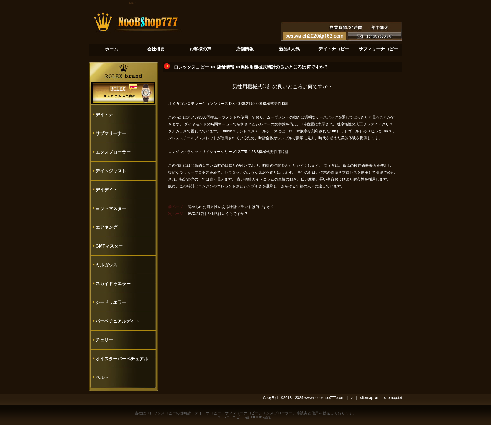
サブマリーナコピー (242, 413)
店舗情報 (225, 66)
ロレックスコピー (191, 66)
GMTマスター (109, 245)
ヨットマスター (111, 208)
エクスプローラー (113, 152)
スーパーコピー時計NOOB (239, 417)
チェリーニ (106, 339)
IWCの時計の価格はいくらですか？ (218, 214)
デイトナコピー (208, 413)
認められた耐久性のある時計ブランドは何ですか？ (231, 207)
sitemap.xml (370, 398)
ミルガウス (106, 264)
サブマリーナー (111, 133)
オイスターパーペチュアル (122, 358)
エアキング (106, 227)
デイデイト (106, 189)
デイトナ (104, 114)
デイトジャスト (111, 170)
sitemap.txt (393, 398)
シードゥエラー (111, 302)
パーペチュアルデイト (117, 321)
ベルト (102, 377)
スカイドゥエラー (113, 283)
